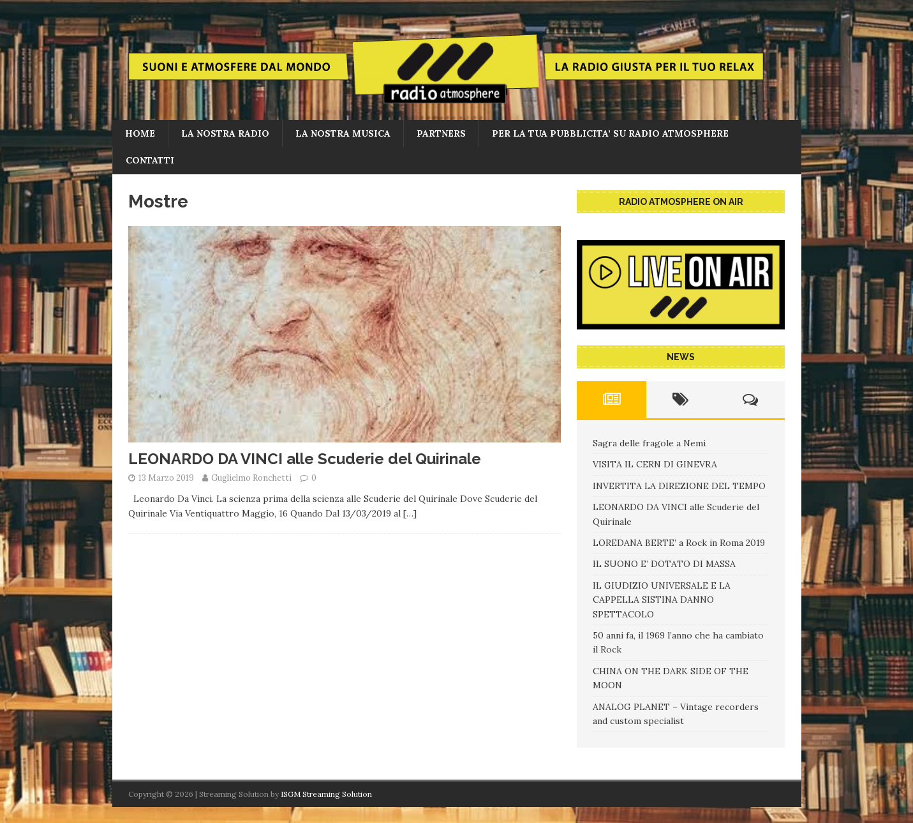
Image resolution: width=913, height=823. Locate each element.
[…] (410, 513)
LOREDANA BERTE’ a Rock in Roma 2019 (679, 542)
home (140, 133)
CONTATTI (150, 160)
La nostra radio (225, 133)
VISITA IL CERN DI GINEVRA (655, 464)
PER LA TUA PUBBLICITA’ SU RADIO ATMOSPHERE (610, 133)
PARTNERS (441, 133)
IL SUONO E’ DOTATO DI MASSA (664, 564)
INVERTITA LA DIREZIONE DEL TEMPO (679, 486)
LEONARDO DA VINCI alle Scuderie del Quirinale (304, 458)
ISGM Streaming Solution (326, 794)
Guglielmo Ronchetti (251, 477)
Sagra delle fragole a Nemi (649, 443)
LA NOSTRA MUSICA (342, 133)
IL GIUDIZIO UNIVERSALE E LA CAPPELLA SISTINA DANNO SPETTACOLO (662, 600)
